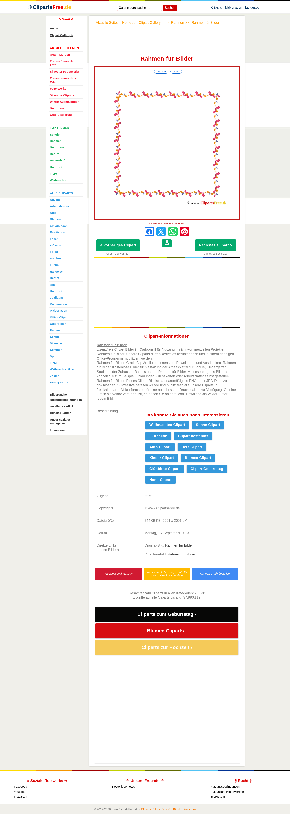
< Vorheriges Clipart (118, 245)
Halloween (57, 271)
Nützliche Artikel (61, 406)
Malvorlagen (233, 8)
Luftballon (158, 436)
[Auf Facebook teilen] (149, 231)
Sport (54, 356)
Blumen (55, 219)
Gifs (53, 284)
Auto (53, 212)
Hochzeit (56, 167)
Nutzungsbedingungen (119, 573)
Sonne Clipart (208, 425)
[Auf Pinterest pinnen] (184, 231)
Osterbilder (58, 323)
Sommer (56, 349)
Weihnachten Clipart (167, 425)
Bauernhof (57, 160)
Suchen (170, 7)
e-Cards (55, 245)
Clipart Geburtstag (207, 469)
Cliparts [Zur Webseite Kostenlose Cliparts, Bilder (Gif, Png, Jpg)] (52, 7)
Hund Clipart (160, 480)
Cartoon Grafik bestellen (215, 573)
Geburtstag (58, 108)
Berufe (54, 154)
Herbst (54, 278)
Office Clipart (59, 317)
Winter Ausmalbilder (64, 101)
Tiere (53, 173)
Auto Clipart (160, 447)
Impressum (58, 430)
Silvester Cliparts (62, 95)
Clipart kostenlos (193, 436)
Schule (55, 134)
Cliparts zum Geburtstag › (166, 614)
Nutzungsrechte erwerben (227, 791)
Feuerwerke (58, 88)
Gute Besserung (61, 114)
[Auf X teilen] (161, 231)
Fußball (55, 265)
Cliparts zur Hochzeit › (167, 647)
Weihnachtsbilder (62, 369)
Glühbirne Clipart (164, 469)
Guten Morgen (60, 54)
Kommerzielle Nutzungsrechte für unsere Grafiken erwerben (166, 574)
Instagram (20, 796)
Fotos (54, 251)
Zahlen (55, 376)
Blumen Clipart (198, 458)
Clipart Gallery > (61, 35)
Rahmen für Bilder (179, 545)
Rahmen (161, 71)
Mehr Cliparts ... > (59, 383)
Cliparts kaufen (60, 413)
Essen (54, 239)
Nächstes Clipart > (215, 245)
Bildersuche (58, 394)
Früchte (55, 258)
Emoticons (57, 232)
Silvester (56, 343)
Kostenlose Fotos (123, 786)
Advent (55, 199)
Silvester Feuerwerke (65, 71)
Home (54, 28)
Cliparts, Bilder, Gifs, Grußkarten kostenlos (168, 809)
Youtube (19, 791)
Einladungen (59, 225)
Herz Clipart (191, 447)
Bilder (176, 71)
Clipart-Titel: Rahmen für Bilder (166, 223)
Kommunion (58, 304)
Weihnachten (59, 180)
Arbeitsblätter (59, 206)
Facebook (20, 786)
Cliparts (216, 8)
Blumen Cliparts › (167, 630)
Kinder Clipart (161, 458)
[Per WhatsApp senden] (173, 231)
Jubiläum (56, 297)
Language (252, 8)
